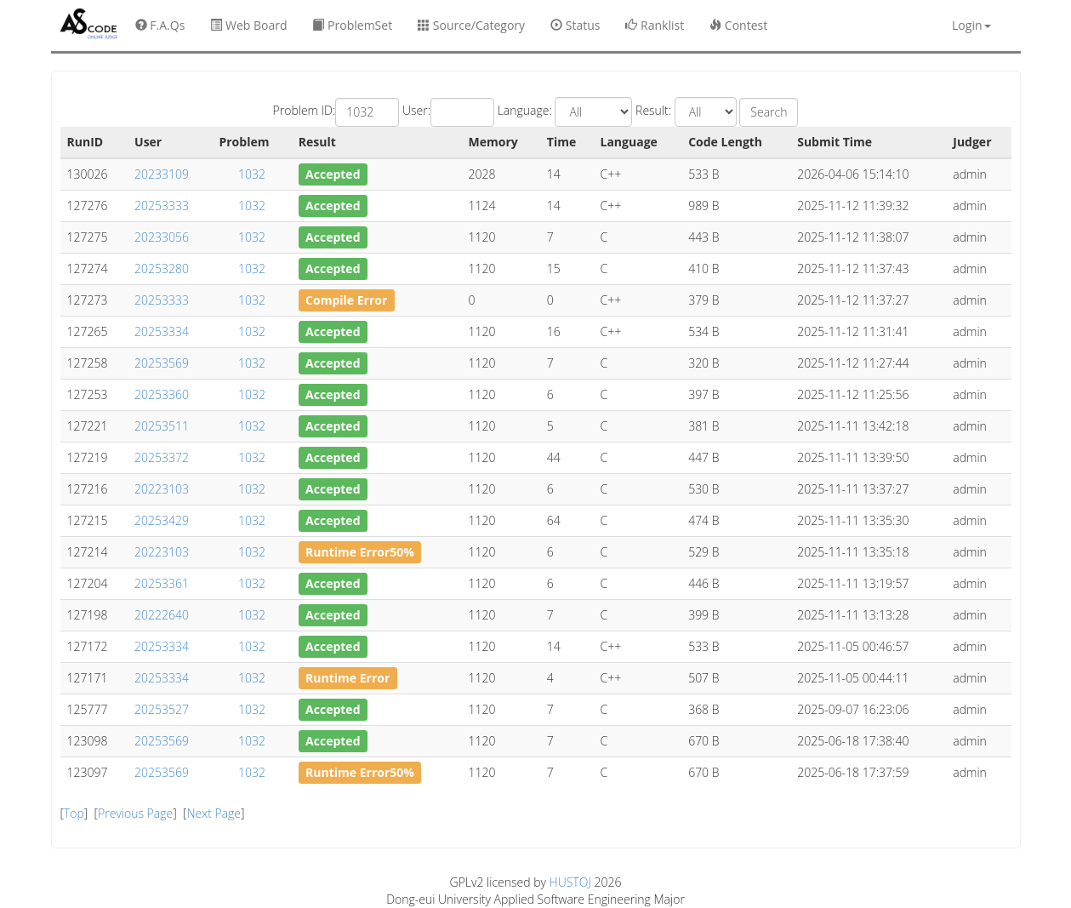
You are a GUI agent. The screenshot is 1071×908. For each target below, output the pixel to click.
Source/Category (471, 25)
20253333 (161, 205)
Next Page (213, 813)
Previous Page (135, 813)
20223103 (161, 489)
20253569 (161, 363)
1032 (251, 174)
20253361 (161, 583)
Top (74, 813)
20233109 (161, 174)
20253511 (161, 426)
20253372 (161, 457)
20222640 (161, 615)
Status (575, 25)
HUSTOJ (570, 882)
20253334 (161, 331)
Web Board (248, 25)
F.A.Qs (160, 25)
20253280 (161, 268)
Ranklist (654, 25)
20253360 (161, 394)
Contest (738, 25)
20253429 (161, 520)
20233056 (161, 237)
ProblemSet (352, 25)
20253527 (161, 709)
